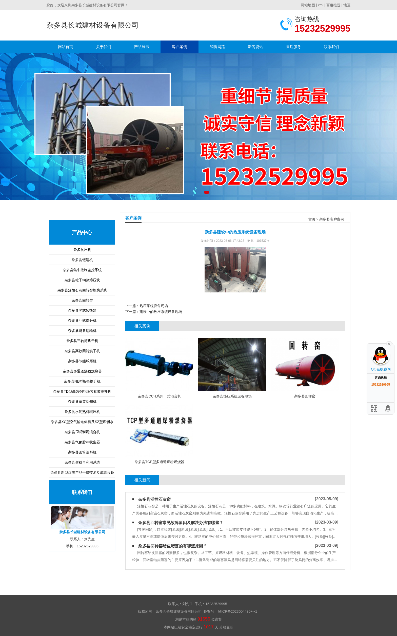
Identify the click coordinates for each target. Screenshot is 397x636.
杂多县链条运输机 (82, 331)
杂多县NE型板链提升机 (82, 381)
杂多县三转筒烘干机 (82, 341)
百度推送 (333, 5)
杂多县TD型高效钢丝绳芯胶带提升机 (82, 391)
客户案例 (179, 47)
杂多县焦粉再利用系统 (82, 462)
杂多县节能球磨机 (82, 361)
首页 (311, 219)
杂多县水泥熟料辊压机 (82, 412)
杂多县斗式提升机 (82, 321)
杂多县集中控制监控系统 (82, 270)
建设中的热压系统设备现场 (161, 312)
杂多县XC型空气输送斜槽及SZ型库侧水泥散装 (82, 423)
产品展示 (141, 47)
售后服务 (293, 47)
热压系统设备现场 (154, 306)
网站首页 (65, 47)
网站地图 (308, 5)
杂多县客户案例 (331, 219)
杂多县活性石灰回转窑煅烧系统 (82, 290)
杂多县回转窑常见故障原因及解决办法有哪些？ (180, 523)
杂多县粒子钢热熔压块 (82, 280)
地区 (346, 5)
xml (320, 5)
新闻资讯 (255, 47)
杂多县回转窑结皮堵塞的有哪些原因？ (172, 546)
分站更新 (226, 627)
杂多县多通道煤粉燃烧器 (82, 371)
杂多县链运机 (82, 260)
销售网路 (217, 47)
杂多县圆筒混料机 (82, 452)
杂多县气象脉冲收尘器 (82, 442)
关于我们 (103, 47)
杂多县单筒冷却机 (82, 402)
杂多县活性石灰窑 (154, 499)
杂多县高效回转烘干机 (82, 351)
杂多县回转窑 (82, 300)
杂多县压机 (82, 250)
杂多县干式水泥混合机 (82, 432)
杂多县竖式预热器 (82, 310)
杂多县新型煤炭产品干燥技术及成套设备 (82, 472)
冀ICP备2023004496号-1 (237, 611)
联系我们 (331, 47)
